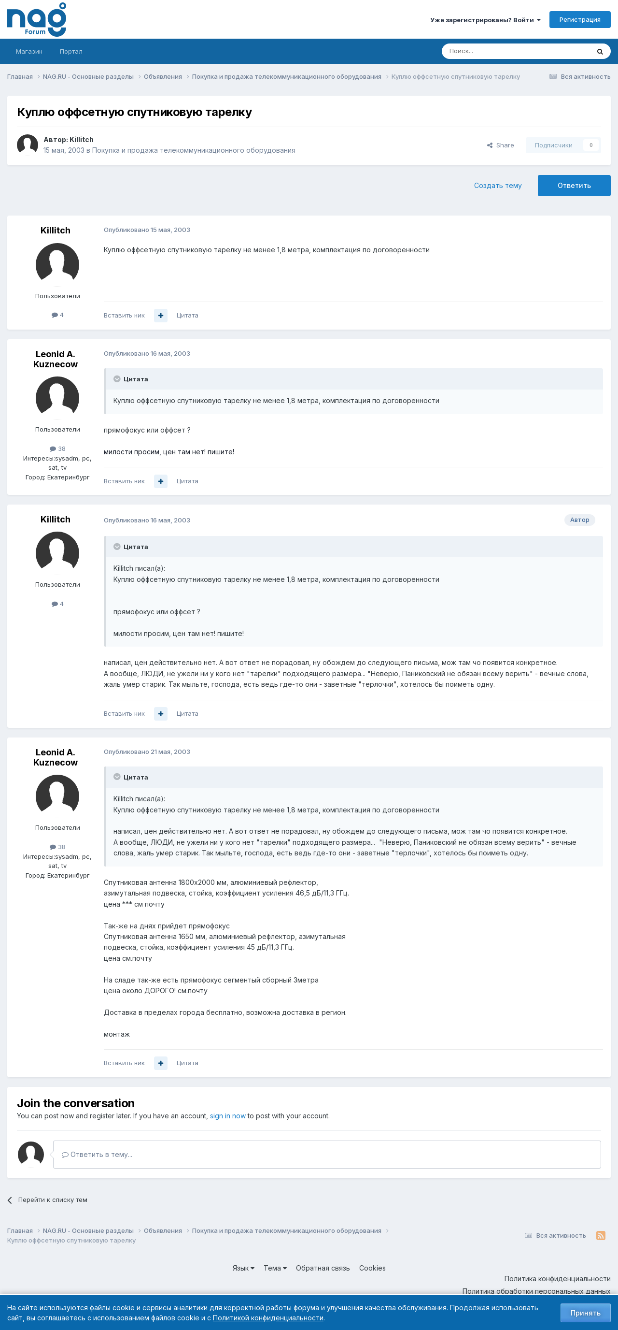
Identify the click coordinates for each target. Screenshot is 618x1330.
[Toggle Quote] (117, 379)
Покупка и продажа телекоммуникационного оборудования (193, 150)
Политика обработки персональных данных (537, 1291)
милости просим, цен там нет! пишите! (169, 452)
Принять (586, 1313)
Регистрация (580, 19)
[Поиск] (489, 51)
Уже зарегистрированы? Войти (485, 20)
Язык (243, 1268)
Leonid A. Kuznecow (55, 359)
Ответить (574, 185)
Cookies (372, 1268)
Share (500, 145)
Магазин (29, 51)
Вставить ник (124, 315)
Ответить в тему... (97, 1154)
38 (58, 448)
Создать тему (498, 185)
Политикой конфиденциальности (268, 1318)
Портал (71, 51)
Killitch (82, 139)
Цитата (187, 315)
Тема (275, 1268)
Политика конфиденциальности (558, 1278)
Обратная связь (323, 1268)
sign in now (228, 1116)
